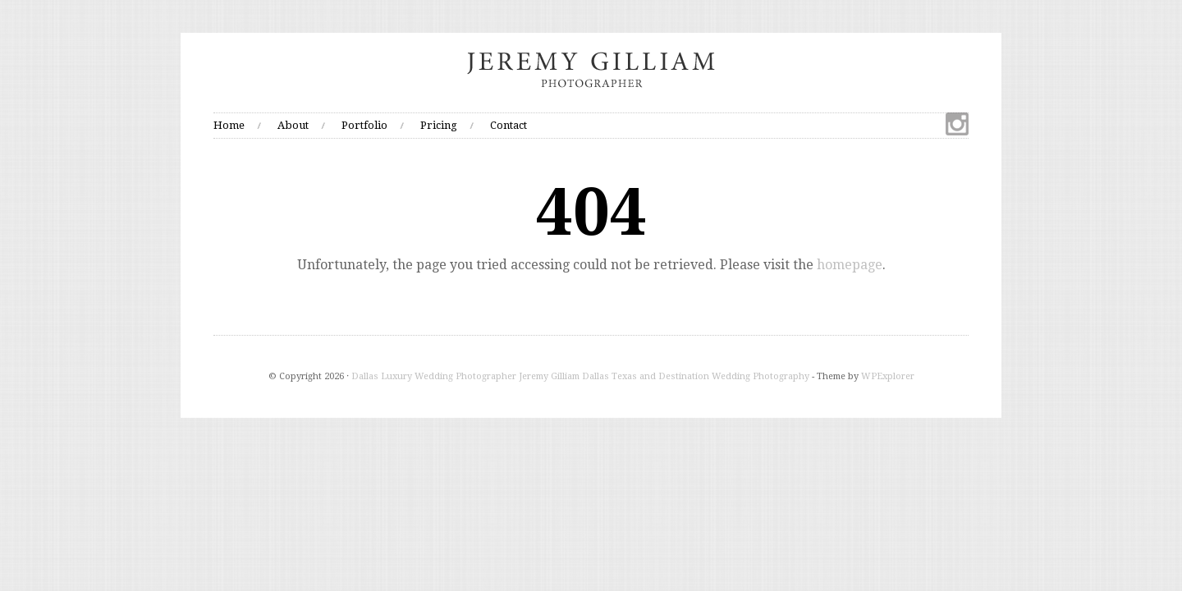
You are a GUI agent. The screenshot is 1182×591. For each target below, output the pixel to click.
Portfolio (364, 125)
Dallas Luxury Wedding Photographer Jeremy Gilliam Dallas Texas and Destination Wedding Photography (580, 376)
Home (229, 125)
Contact (508, 125)
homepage (849, 265)
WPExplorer (887, 376)
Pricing (438, 125)
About (293, 125)
